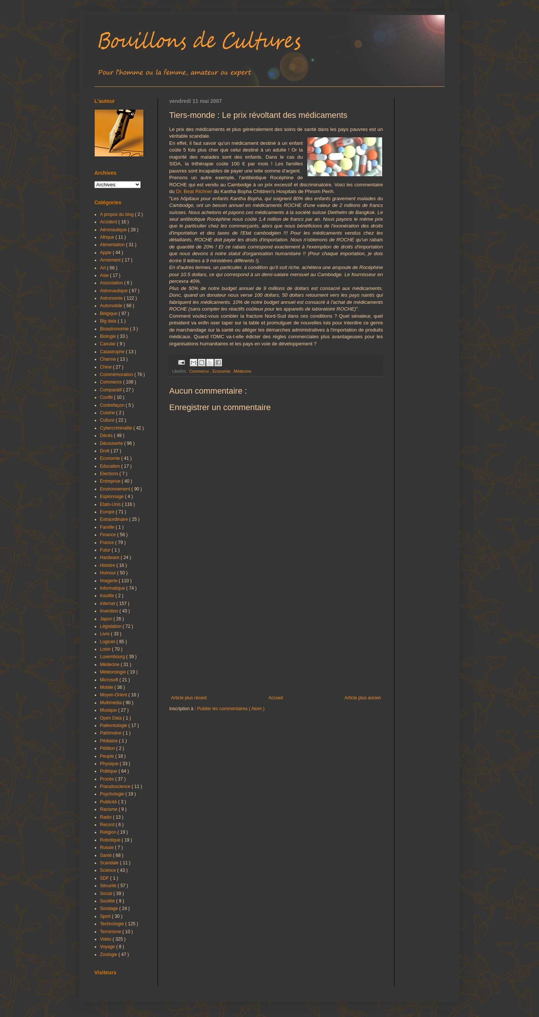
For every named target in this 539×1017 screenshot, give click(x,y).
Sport (106, 916)
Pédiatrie (109, 740)
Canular (108, 343)
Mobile (107, 687)
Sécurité (109, 885)
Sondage (109, 908)
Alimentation (113, 244)
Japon (106, 619)
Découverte (112, 443)
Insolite (107, 595)
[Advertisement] (276, 633)
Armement (111, 260)
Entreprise (111, 481)
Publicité (109, 801)
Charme (108, 359)
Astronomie (112, 298)
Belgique (109, 313)
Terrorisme (111, 931)
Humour (108, 572)
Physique (110, 763)
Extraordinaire (114, 519)
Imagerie (109, 580)
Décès (107, 435)
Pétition (108, 748)
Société (108, 901)
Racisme (109, 809)
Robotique (111, 840)
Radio (106, 817)
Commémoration (117, 374)
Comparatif (111, 390)
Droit (105, 450)
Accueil (275, 697)
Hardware (110, 557)
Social (106, 893)
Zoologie (109, 954)
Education (110, 466)
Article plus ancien (363, 697)
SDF (105, 878)
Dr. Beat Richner (194, 191)
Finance (108, 534)
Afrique (107, 237)
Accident (109, 222)
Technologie (112, 923)
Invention (109, 611)
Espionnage (112, 496)
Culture (108, 420)
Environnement (115, 489)
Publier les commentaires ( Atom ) (231, 708)
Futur (106, 550)
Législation (111, 626)
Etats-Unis (111, 504)
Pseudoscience (116, 786)
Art (103, 268)
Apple (106, 252)
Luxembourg (113, 656)
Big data (109, 321)
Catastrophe (113, 351)
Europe (108, 511)
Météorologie (113, 672)
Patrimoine (111, 733)
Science (108, 870)
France (107, 542)
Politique (109, 771)
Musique (109, 710)
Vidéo (106, 939)
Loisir (106, 649)
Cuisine (108, 412)
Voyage (108, 946)
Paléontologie (114, 725)
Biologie (108, 336)
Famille (108, 527)
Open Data (111, 718)
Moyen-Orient (114, 694)
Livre (105, 633)
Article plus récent (189, 697)
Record (108, 824)
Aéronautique (114, 229)
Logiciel (108, 641)
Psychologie (112, 794)
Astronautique (114, 290)
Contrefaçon (113, 405)
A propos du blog (117, 214)
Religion (109, 832)
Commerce (199, 371)
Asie (105, 275)
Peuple (107, 756)
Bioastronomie (115, 329)
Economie (221, 371)
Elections (109, 473)
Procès (107, 779)
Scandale (110, 862)
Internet (108, 603)
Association (112, 282)
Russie (107, 847)
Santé (106, 855)
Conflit (107, 397)
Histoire (108, 565)
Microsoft (109, 679)
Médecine (242, 371)
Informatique (113, 588)
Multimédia (111, 702)
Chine (106, 367)
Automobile (112, 305)
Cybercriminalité (116, 428)
